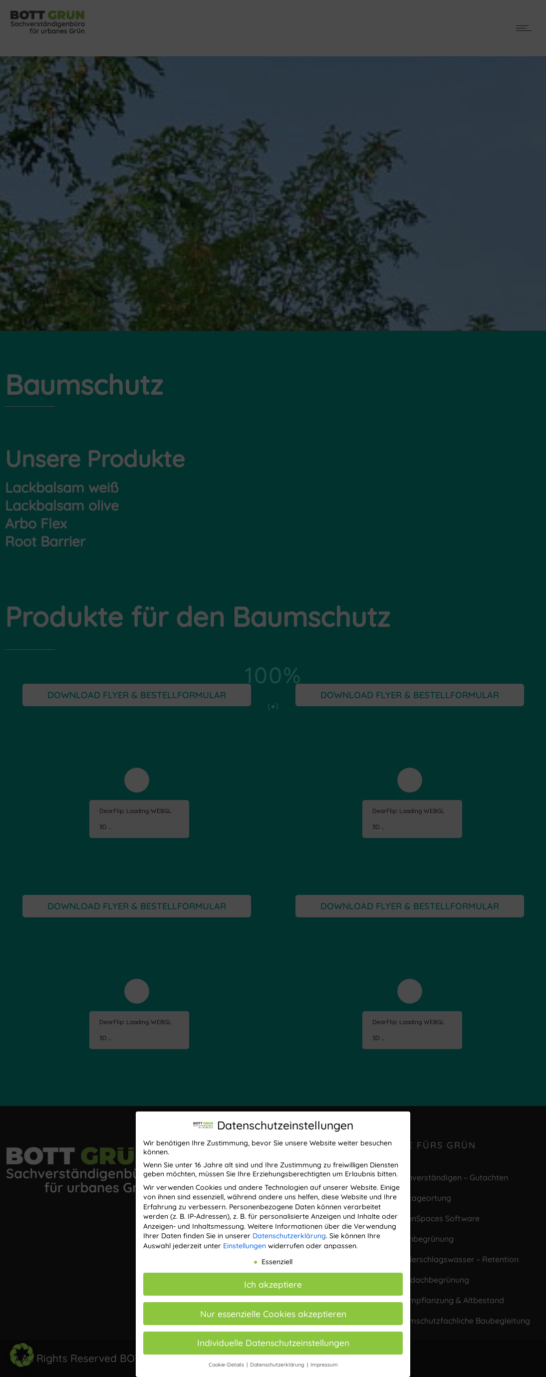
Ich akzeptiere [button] (273, 1284)
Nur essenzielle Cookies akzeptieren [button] (273, 1313)
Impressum (324, 1364)
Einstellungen (244, 1245)
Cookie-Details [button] (227, 1364)
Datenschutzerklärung (289, 1235)
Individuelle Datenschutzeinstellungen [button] (273, 1342)
